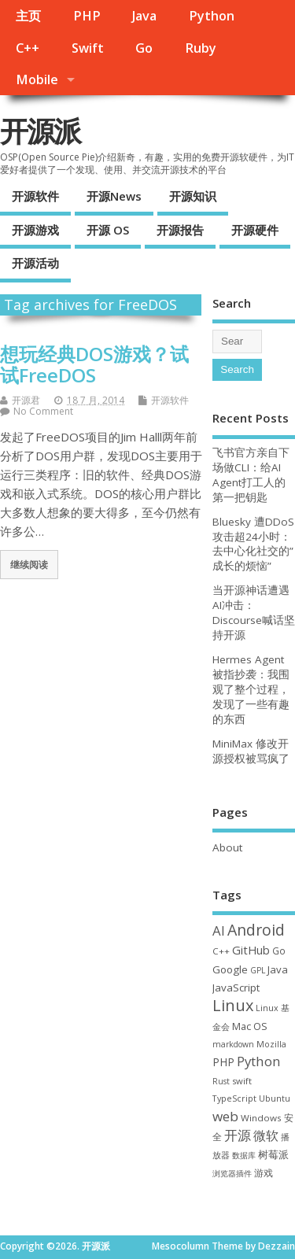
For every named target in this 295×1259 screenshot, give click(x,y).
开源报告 (180, 230)
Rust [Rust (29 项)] (221, 1081)
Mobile (37, 79)
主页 (28, 15)
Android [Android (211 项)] (256, 929)
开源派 (40, 131)
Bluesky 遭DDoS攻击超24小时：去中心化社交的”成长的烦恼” (253, 544)
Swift (88, 48)
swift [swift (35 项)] (242, 1081)
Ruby (200, 48)
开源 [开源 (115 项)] (237, 1135)
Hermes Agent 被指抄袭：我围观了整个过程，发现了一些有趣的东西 (250, 689)
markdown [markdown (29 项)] (233, 1044)
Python (211, 15)
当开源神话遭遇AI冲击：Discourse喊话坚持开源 (253, 612)
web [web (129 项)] (225, 1116)
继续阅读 (29, 564)
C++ (27, 48)
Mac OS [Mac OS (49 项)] (249, 1026)
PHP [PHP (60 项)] (223, 1061)
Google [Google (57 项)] (230, 969)
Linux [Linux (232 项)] (232, 1005)
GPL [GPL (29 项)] (257, 970)
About (227, 847)
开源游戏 (35, 230)
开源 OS (108, 230)
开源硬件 (254, 230)
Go (144, 48)
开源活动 (35, 263)
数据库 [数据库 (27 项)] (244, 1155)
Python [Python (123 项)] (259, 1061)
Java (144, 15)
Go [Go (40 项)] (279, 950)
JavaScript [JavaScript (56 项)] (236, 987)
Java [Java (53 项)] (277, 969)
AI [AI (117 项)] (218, 930)
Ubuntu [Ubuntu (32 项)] (274, 1098)
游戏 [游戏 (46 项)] (263, 1173)
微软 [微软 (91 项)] (265, 1135)
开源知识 (192, 196)
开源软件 (35, 196)
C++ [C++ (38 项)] (221, 951)
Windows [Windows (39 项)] (261, 1118)
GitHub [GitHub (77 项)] (251, 950)
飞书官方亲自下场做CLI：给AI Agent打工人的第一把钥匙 (250, 474)
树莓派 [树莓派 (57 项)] (273, 1154)
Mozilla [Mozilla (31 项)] (271, 1044)
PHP (87, 15)
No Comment (43, 411)
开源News (114, 196)
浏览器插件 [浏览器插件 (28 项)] (232, 1173)
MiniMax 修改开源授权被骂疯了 (250, 751)
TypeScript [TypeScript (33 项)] (234, 1098)
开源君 (26, 400)
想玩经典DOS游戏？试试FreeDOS (94, 364)
